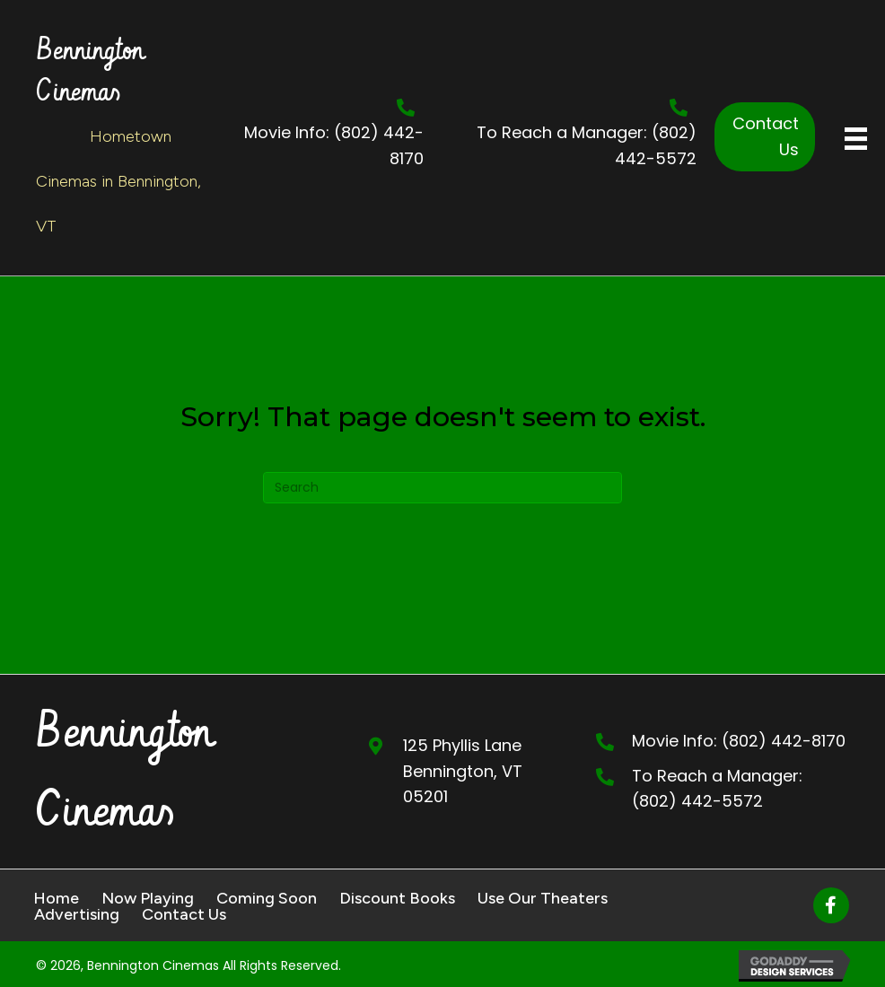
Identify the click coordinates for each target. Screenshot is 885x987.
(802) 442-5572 (697, 801)
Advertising (76, 914)
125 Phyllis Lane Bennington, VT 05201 (462, 771)
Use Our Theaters (543, 898)
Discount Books (397, 898)
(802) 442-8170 (784, 740)
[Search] (442, 487)
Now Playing (147, 898)
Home (56, 898)
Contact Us (184, 914)
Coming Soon (266, 898)
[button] (764, 137)
